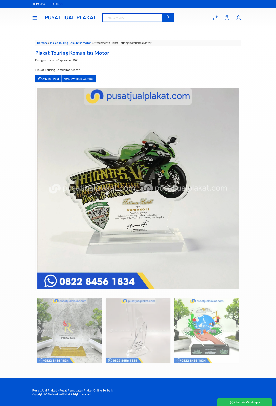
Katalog (56, 4)
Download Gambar (79, 78)
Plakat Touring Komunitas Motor (70, 42)
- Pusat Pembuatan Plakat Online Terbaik (72, 390)
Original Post (48, 78)
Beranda (39, 4)
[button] (167, 18)
